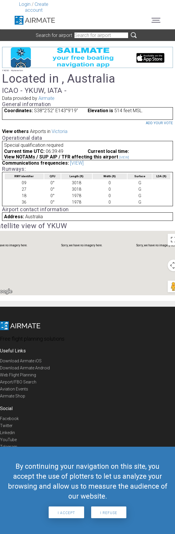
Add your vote (159, 123)
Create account (36, 7)
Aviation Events (14, 389)
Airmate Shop (12, 396)
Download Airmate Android (25, 368)
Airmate (46, 98)
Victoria (59, 131)
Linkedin (7, 432)
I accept (66, 513)
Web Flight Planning (18, 375)
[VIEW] (124, 157)
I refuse (108, 513)
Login (24, 4)
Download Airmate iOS (21, 361)
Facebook (9, 418)
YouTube (8, 439)
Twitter (6, 425)
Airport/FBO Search (18, 382)
